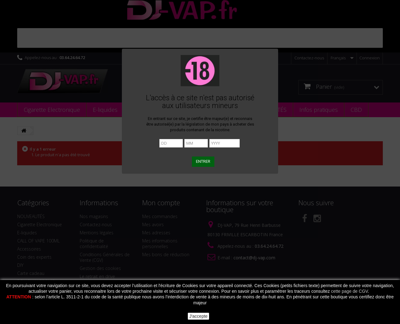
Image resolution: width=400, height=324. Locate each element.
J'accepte (198, 316)
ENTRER (203, 161)
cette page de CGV (349, 291)
